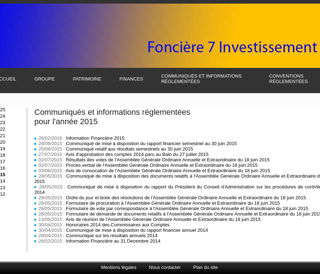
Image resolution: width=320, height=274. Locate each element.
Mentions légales (119, 267)
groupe (44, 79)
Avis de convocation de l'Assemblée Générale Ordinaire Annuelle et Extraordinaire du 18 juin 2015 (168, 170)
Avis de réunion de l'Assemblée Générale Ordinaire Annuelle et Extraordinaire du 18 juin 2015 (163, 219)
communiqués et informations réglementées (201, 78)
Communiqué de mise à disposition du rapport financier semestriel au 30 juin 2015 (151, 143)
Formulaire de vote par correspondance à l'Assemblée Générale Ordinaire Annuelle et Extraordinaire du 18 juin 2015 (187, 208)
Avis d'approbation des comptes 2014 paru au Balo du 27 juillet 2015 (137, 154)
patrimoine (87, 79)
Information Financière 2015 (95, 138)
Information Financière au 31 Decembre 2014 (113, 241)
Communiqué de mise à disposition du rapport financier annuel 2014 (137, 230)
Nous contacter (165, 267)
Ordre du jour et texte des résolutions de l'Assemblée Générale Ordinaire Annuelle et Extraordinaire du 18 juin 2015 (186, 197)
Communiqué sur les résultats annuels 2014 (112, 235)
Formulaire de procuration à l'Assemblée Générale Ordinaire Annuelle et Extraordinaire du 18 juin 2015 (173, 203)
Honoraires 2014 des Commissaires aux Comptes (118, 224)
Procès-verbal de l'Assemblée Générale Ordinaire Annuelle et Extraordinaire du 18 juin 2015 (162, 165)
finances (131, 79)
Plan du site (205, 267)
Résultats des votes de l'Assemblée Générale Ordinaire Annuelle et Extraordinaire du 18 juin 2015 (168, 159)
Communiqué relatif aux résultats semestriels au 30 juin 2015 (129, 149)
